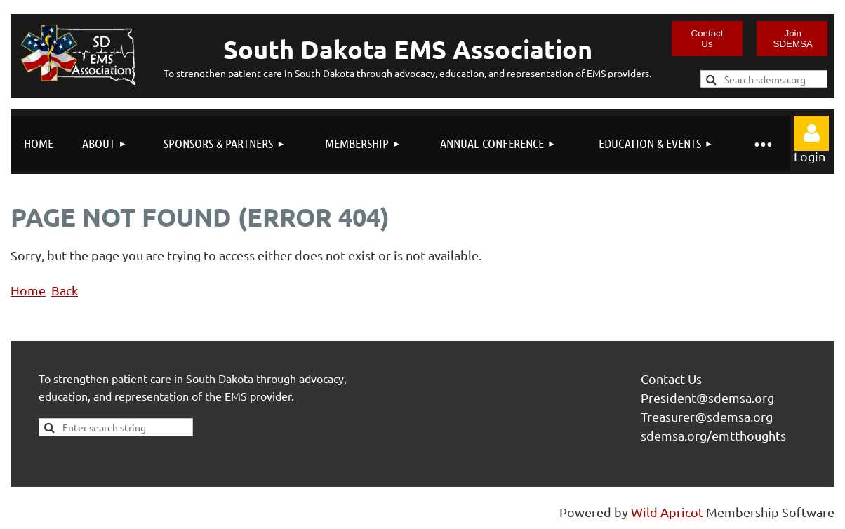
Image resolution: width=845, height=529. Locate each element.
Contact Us (707, 38)
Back (64, 290)
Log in (811, 133)
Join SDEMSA (793, 38)
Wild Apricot (667, 511)
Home (28, 290)
